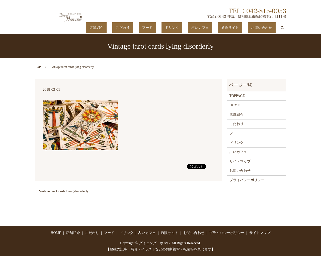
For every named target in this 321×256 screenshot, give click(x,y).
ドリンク (196, 28)
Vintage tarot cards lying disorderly (64, 191)
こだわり (160, 28)
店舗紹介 (140, 28)
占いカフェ (217, 28)
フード (177, 28)
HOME (234, 105)
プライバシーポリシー (247, 180)
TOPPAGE (237, 95)
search (282, 27)
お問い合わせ (265, 28)
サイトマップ (240, 161)
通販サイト (240, 28)
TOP (38, 66)
